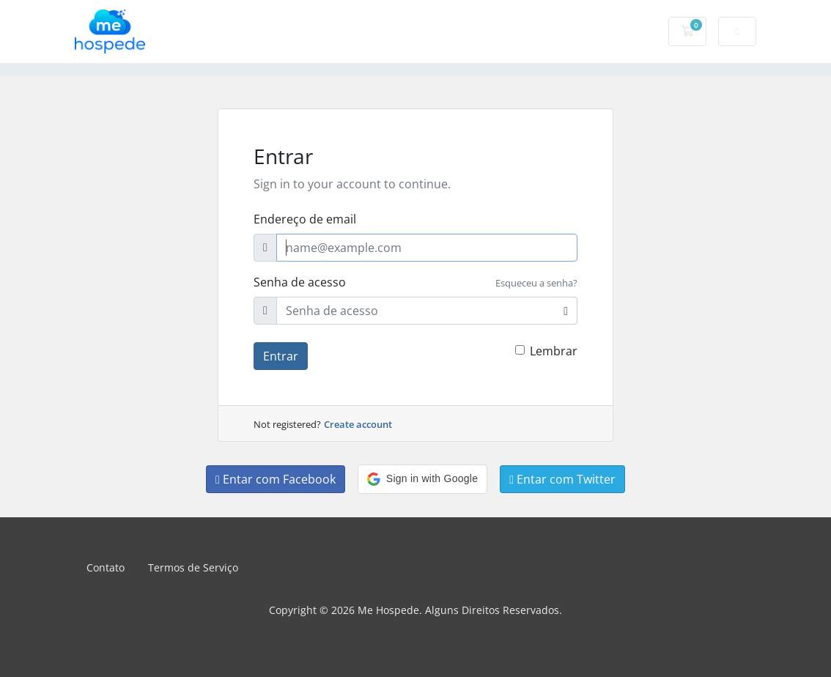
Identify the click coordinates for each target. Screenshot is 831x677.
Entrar (280, 356)
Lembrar (553, 351)
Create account (358, 424)
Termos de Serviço (193, 567)
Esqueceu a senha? (536, 282)
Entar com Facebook (275, 479)
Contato (105, 567)
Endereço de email (305, 219)
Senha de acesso (300, 282)
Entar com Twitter (562, 479)
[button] (422, 479)
